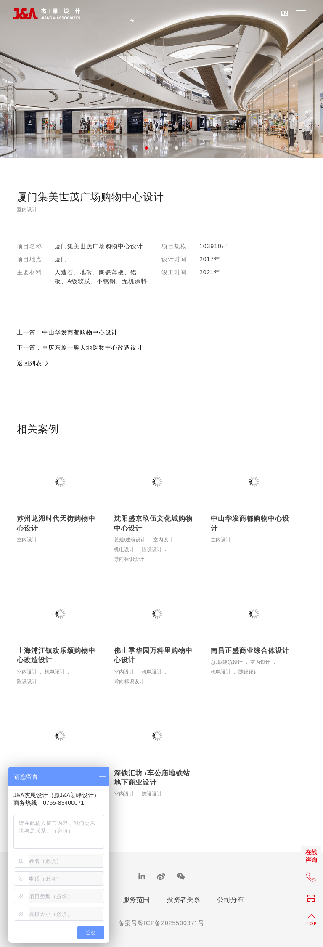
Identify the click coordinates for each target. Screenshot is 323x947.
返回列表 (33, 363)
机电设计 (124, 549)
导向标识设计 (129, 559)
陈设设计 (152, 549)
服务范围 (136, 900)
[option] (161, 79)
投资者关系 (183, 900)
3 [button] (166, 148)
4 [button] (176, 148)
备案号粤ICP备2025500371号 (161, 923)
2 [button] (156, 148)
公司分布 (230, 900)
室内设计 (27, 209)
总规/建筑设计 (130, 540)
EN (284, 13)
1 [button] (146, 148)
